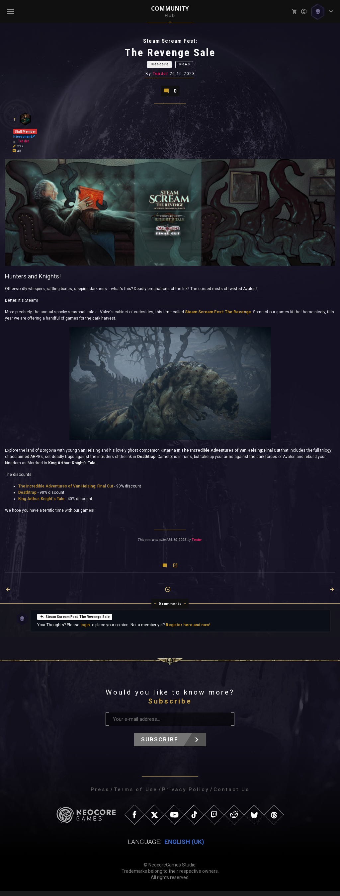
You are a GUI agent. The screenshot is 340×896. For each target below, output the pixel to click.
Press (100, 795)
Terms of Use (135, 795)
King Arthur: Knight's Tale (41, 504)
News (191, 66)
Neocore (157, 66)
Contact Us (231, 795)
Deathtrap (27, 497)
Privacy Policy (185, 795)
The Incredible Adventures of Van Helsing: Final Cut (65, 491)
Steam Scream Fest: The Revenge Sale (75, 621)
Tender (161, 77)
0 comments (170, 609)
